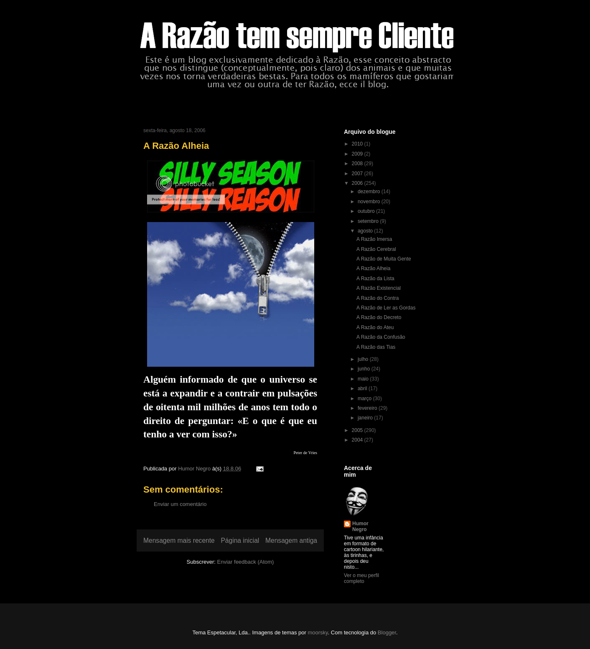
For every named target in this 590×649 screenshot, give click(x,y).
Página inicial (240, 540)
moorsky (318, 632)
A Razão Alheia (373, 268)
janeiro (366, 418)
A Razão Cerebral (376, 249)
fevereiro (368, 408)
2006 (358, 183)
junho (364, 369)
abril (363, 388)
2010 (358, 144)
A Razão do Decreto (378, 317)
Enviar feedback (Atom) (245, 562)
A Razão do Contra (377, 298)
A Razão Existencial (378, 288)
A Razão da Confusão (380, 337)
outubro (367, 211)
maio (364, 379)
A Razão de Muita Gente (383, 259)
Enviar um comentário (180, 504)
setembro (369, 221)
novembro (369, 201)
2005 (358, 430)
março (365, 398)
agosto (366, 231)
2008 (358, 163)
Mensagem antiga (291, 540)
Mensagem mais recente (179, 540)
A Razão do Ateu (375, 327)
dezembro (369, 191)
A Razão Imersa (374, 239)
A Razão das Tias (375, 347)
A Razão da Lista (375, 278)
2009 (358, 154)
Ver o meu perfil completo (361, 578)
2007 (358, 173)
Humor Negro (360, 526)
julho (364, 359)
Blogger (387, 632)
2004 (358, 440)
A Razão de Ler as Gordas (385, 308)
